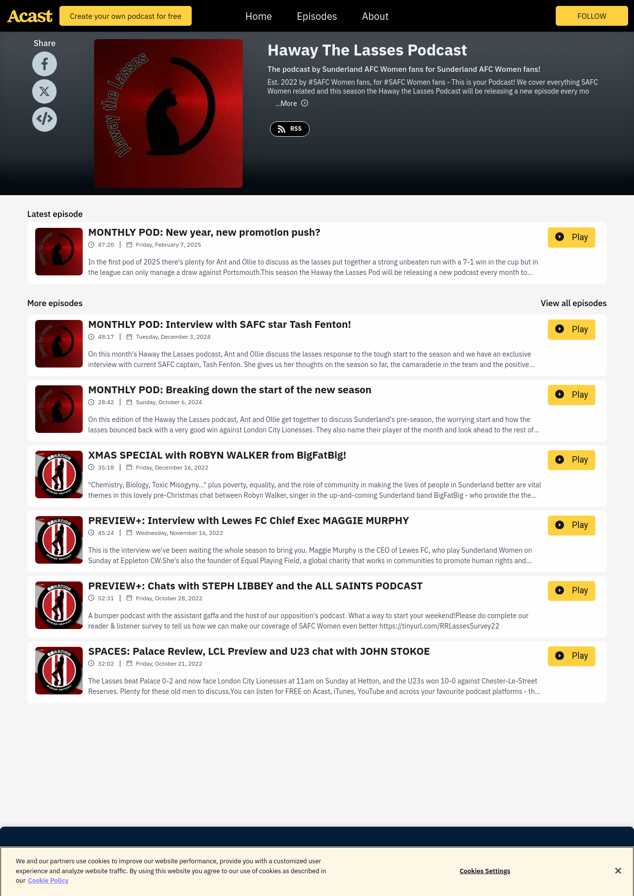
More (291, 103)
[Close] (618, 876)
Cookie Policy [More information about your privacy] (48, 885)
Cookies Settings (485, 875)
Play (571, 237)
